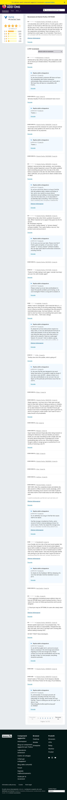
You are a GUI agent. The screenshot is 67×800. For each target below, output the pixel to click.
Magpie (39, 430)
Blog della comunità (25, 764)
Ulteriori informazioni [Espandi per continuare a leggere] (34, 38)
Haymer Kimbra (41, 485)
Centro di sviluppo (24, 756)
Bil (37, 423)
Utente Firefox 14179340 (44, 21)
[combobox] (54, 10)
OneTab (11, 17)
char (38, 469)
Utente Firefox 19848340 (44, 216)
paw (38, 96)
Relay (50, 745)
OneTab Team (15, 19)
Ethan (38, 392)
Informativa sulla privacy (9, 784)
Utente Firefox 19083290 (44, 124)
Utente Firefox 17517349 (44, 270)
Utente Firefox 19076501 (44, 262)
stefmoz (39, 477)
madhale (39, 303)
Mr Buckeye (40, 57)
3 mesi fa (46, 57)
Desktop (36, 739)
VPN (50, 742)
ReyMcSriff (40, 542)
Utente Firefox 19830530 (44, 400)
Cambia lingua (52, 788)
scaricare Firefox (50, 2)
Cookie (21, 784)
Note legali (28, 784)
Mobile (35, 742)
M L (38, 355)
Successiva (58, 718)
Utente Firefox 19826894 (44, 461)
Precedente (32, 718)
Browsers (51, 739)
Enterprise (36, 745)
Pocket (51, 752)
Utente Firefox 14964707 (44, 676)
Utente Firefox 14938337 (44, 669)
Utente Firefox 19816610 (44, 622)
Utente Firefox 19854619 (44, 164)
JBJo (38, 596)
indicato (21, 789)
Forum (20, 768)
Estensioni (5, 11)
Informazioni (22, 741)
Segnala (30, 42)
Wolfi (38, 453)
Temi (12, 11)
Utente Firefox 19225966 (44, 156)
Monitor (51, 749)
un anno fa (55, 21)
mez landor (40, 588)
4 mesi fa (54, 262)
